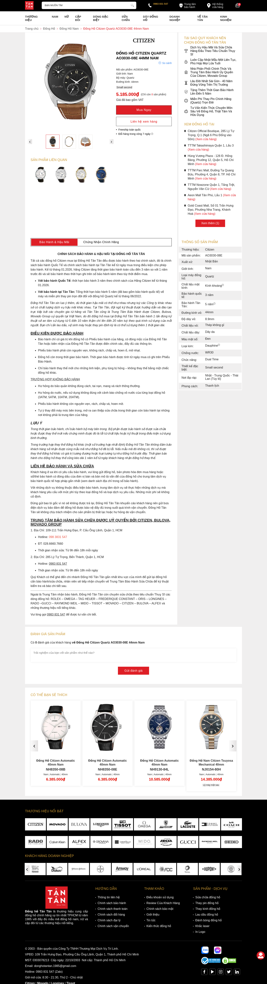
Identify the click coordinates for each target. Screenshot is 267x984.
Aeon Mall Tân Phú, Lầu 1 (210, 197)
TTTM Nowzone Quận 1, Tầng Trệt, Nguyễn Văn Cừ (209, 186)
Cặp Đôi (78, 18)
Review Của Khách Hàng (163, 903)
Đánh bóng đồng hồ (208, 920)
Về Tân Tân (202, 18)
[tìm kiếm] (132, 5)
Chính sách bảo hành (112, 903)
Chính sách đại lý (109, 920)
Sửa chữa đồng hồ (207, 897)
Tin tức (151, 920)
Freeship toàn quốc (129, 129)
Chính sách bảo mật (159, 908)
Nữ (67, 16)
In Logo (200, 931)
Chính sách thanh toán (112, 908)
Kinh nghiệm (225, 18)
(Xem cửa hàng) (206, 139)
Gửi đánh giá (133, 670)
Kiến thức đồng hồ (158, 926)
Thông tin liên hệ (109, 897)
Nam (55, 16)
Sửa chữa (126, 18)
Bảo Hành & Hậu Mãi (54, 242)
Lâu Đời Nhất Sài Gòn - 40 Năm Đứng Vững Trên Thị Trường (208, 83)
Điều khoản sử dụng (160, 897)
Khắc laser (202, 926)
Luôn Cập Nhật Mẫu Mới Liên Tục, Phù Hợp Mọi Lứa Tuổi (210, 61)
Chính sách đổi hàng (111, 914)
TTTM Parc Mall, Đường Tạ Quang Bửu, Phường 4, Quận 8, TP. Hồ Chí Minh (209, 174)
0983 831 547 (160, 3)
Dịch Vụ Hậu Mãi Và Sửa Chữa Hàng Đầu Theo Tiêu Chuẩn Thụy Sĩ (209, 51)
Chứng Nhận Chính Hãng (101, 242)
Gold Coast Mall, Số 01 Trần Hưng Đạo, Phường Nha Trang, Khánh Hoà (208, 209)
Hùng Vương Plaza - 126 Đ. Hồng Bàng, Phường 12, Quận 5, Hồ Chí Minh (209, 160)
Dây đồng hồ (150, 18)
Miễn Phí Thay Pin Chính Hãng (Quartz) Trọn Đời (207, 100)
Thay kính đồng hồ (207, 908)
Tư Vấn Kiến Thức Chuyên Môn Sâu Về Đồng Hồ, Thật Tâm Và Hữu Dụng (208, 111)
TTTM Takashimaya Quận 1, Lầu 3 (209, 147)
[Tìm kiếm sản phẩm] (89, 5)
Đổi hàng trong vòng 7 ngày (135, 133)
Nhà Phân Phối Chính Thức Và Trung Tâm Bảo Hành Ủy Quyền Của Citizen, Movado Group (208, 72)
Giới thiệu (152, 914)
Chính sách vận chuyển (113, 926)
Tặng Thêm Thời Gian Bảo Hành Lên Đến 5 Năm (208, 91)
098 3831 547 (58, 537)
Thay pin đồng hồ (206, 903)
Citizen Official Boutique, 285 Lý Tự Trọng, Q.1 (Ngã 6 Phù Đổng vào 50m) (209, 135)
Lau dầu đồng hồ (206, 914)
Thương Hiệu (31, 18)
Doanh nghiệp (174, 18)
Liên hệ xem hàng (144, 121)
